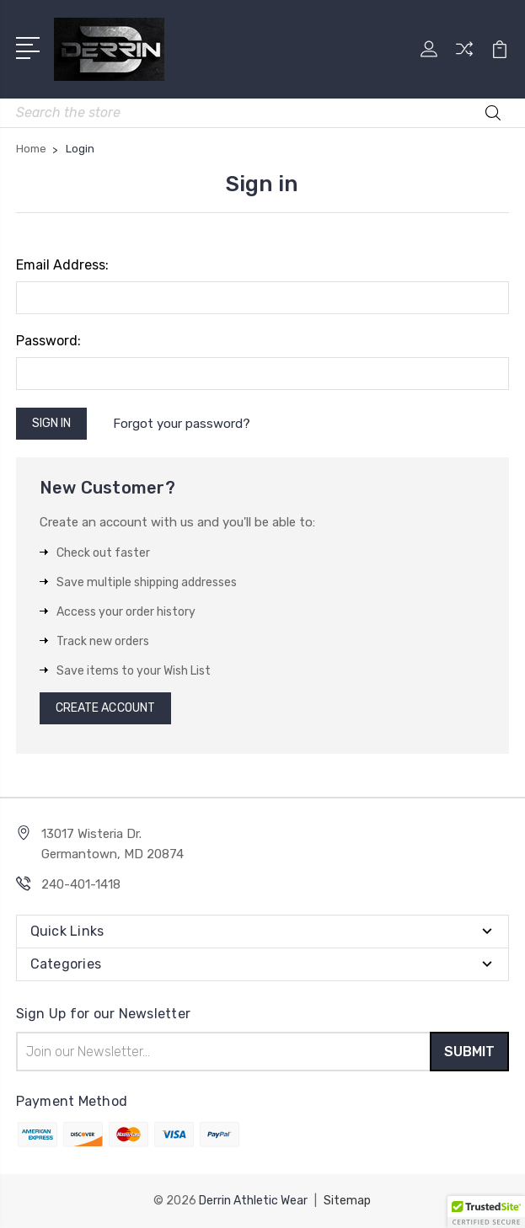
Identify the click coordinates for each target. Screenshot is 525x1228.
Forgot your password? (181, 423)
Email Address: (62, 265)
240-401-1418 (81, 884)
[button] (486, 1212)
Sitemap (347, 1200)
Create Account (105, 708)
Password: (48, 341)
